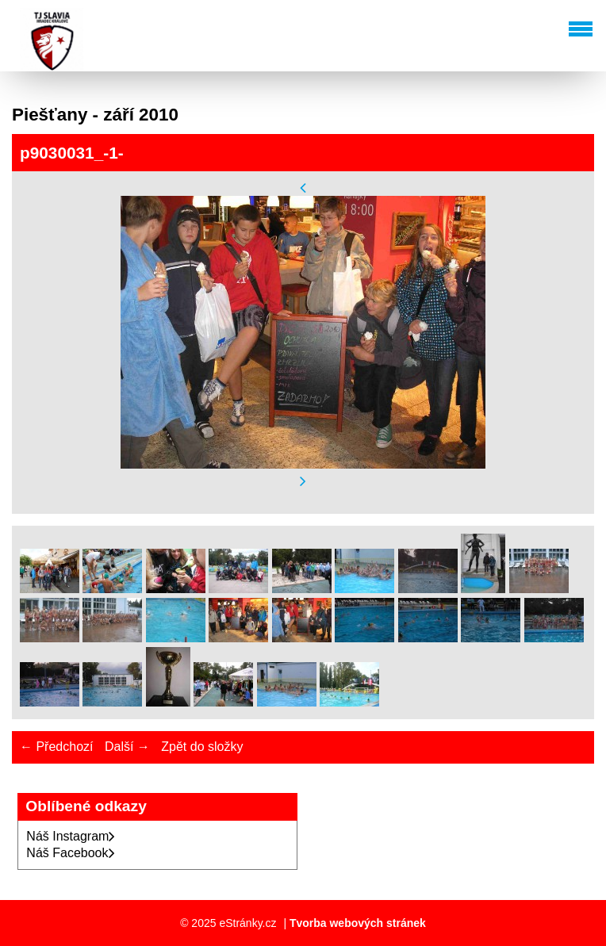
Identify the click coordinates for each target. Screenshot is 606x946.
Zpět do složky (202, 746)
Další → (127, 746)
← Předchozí (56, 746)
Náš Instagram (70, 836)
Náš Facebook (70, 853)
